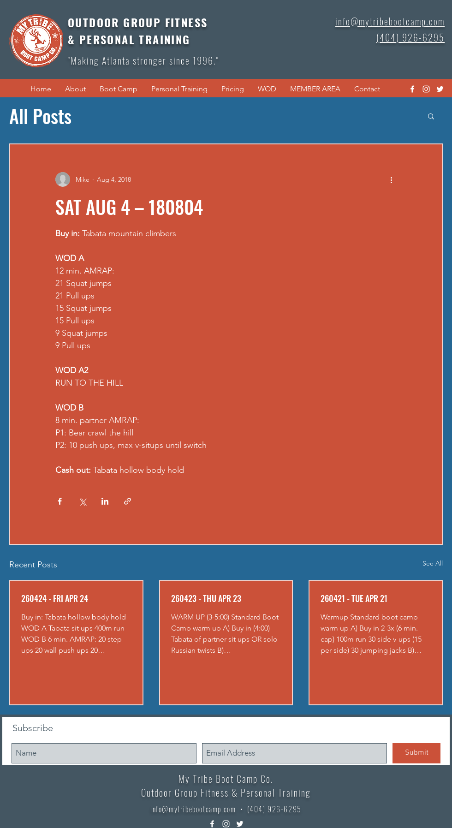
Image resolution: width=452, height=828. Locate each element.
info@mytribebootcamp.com (193, 809)
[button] (75, 89)
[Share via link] (127, 501)
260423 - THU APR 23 (206, 598)
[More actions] (391, 179)
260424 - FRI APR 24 (54, 598)
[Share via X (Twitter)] (82, 501)
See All (432, 563)
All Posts (40, 115)
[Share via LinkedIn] (105, 501)
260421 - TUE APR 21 (354, 598)
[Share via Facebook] (59, 501)
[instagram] (426, 89)
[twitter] (440, 89)
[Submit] (416, 753)
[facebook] (412, 89)
